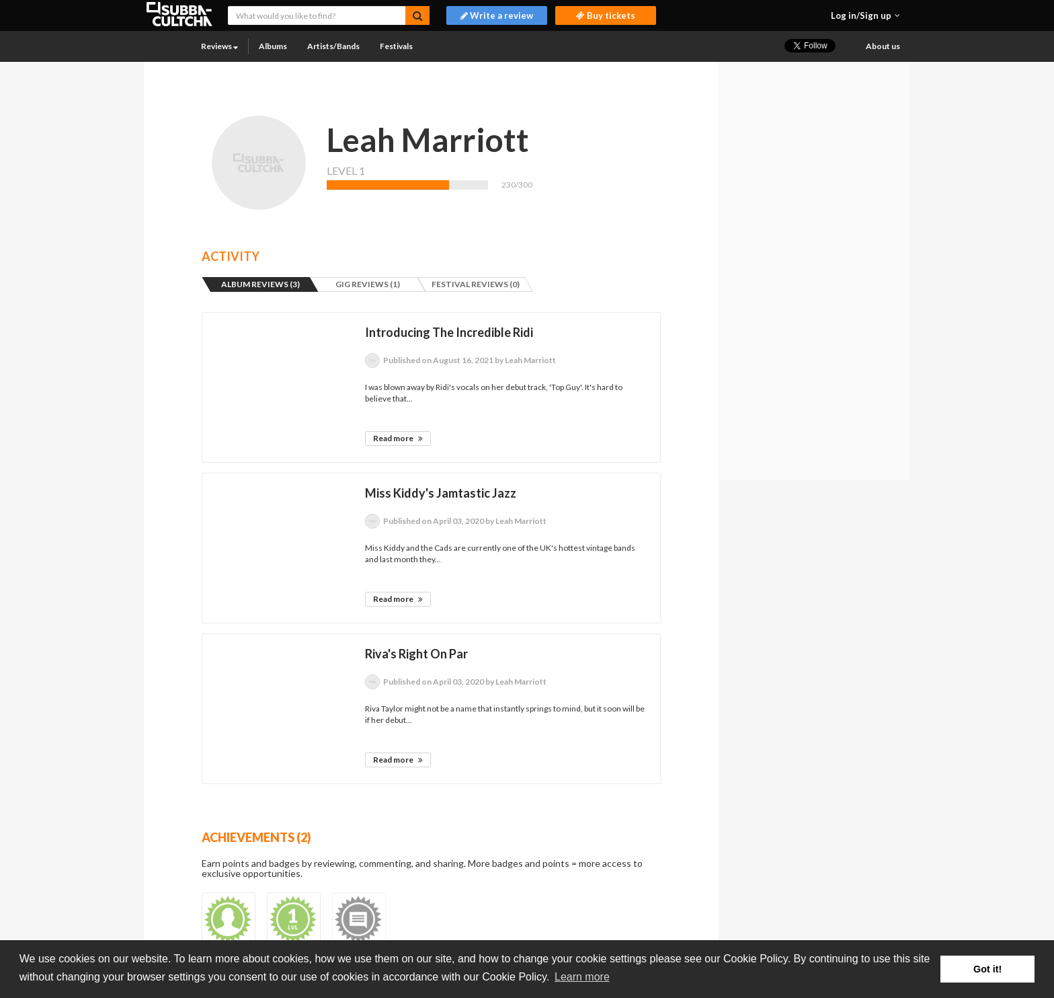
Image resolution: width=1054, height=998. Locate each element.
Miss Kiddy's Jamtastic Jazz (440, 493)
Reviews (219, 46)
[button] (865, 15)
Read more (398, 438)
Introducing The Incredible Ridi (449, 332)
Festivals (396, 46)
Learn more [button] (582, 977)
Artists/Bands (333, 46)
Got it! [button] (987, 969)
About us (883, 46)
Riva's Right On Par (416, 653)
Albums (273, 46)
